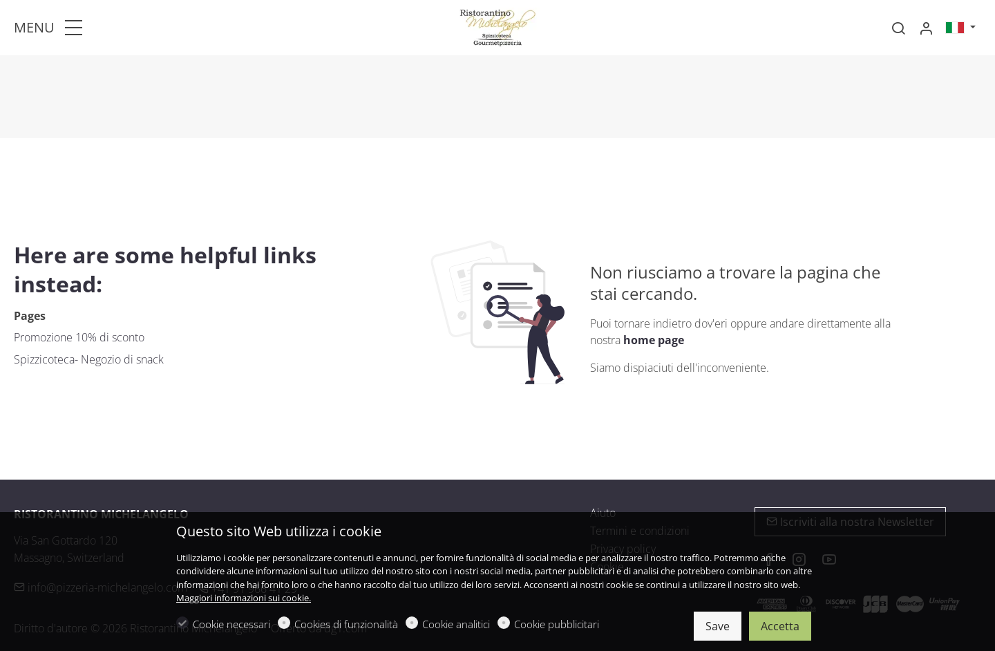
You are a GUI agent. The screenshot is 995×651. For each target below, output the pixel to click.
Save (717, 626)
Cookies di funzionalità (346, 624)
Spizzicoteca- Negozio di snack (89, 359)
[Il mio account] (926, 28)
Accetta (780, 626)
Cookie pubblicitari (556, 624)
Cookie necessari (231, 624)
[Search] (898, 28)
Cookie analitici (456, 624)
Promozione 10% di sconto (79, 337)
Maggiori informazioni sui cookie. (243, 598)
